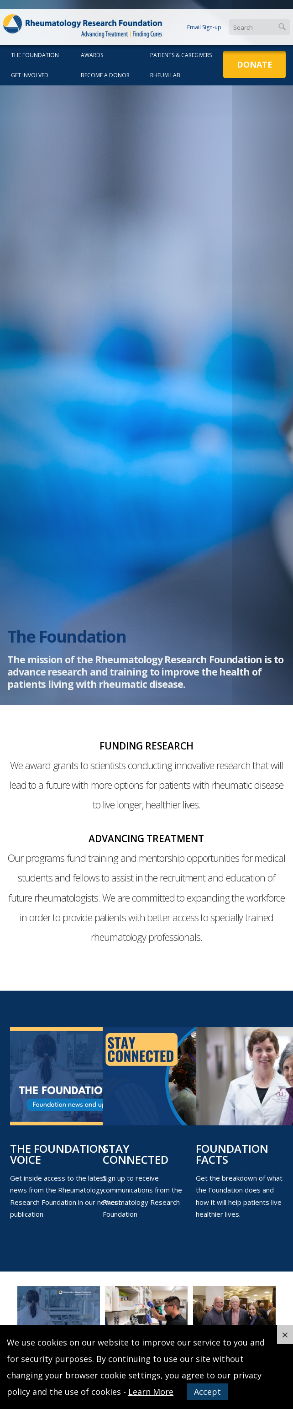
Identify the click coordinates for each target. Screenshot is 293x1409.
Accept (207, 1391)
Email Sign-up (204, 27)
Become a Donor (105, 75)
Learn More (150, 1391)
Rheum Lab (165, 75)
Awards (92, 55)
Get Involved (29, 75)
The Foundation (35, 55)
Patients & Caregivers (181, 55)
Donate (254, 64)
